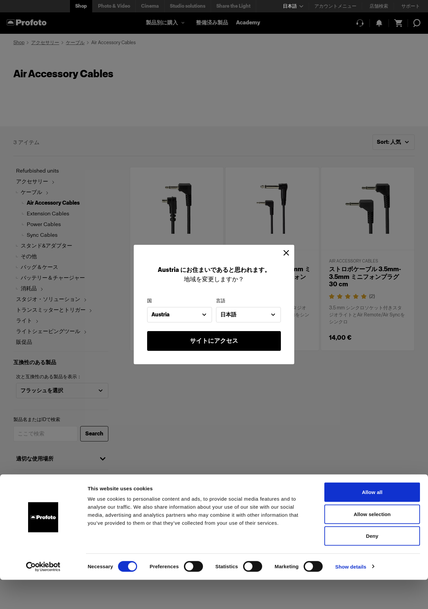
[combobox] (179, 314)
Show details (350, 596)
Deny (372, 565)
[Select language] (293, 6)
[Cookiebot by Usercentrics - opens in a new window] (43, 596)
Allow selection (372, 543)
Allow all (372, 521)
